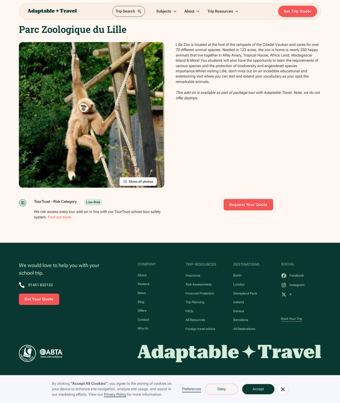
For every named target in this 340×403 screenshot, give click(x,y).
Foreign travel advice (200, 329)
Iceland (238, 302)
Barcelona (240, 320)
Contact (143, 320)
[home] (52, 11)
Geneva (238, 311)
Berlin (237, 275)
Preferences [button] (191, 389)
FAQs (189, 311)
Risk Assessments (199, 284)
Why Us (143, 328)
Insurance (193, 275)
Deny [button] (221, 389)
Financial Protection (200, 293)
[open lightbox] (91, 115)
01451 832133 (40, 285)
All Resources (195, 320)
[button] (167, 11)
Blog (141, 302)
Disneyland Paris (245, 293)
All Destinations (244, 329)
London (239, 284)
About (142, 275)
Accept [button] (258, 389)
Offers (142, 311)
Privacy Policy (115, 394)
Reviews (143, 284)
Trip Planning (195, 302)
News (142, 293)
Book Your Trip (291, 319)
